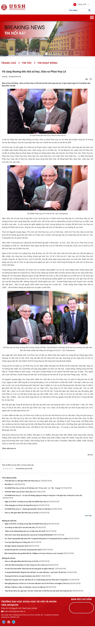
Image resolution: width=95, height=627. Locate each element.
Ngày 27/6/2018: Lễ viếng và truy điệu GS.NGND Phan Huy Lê (26, 502)
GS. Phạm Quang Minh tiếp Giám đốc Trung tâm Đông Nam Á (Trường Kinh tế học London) (36, 539)
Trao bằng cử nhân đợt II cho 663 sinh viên (20, 528)
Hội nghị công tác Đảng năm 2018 (16, 547)
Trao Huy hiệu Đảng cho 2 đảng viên (17, 543)
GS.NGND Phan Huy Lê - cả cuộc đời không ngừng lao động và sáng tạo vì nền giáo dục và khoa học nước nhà (43, 496)
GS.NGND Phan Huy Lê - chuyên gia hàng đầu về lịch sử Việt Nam (28, 510)
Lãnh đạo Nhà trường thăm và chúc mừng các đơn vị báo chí (26, 566)
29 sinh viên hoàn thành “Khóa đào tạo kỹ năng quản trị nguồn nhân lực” (30, 569)
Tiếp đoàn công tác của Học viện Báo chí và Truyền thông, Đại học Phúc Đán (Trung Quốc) (36, 581)
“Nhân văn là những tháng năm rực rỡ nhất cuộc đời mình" (25, 532)
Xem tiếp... (89, 516)
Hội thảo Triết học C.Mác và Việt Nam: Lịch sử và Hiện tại (25, 588)
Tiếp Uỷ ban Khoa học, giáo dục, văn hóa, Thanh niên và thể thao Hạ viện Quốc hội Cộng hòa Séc (38, 592)
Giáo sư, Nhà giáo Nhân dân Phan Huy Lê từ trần (21, 513)
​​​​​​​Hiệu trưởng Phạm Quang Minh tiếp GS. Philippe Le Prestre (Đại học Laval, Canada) (33, 554)
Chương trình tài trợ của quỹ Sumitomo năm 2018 (22, 577)
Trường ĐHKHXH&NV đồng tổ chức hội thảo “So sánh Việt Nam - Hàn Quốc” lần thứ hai (35, 573)
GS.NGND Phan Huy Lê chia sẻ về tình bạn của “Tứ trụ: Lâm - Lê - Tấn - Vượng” (33, 489)
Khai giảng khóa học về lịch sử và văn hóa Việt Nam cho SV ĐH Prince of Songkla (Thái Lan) (37, 584)
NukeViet (55, 616)
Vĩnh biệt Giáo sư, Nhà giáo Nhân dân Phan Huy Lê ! (23, 481)
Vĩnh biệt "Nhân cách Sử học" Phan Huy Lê (20, 493)
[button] (79, 4)
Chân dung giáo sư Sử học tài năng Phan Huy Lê (21, 506)
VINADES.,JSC (14, 618)
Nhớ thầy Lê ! (9, 485)
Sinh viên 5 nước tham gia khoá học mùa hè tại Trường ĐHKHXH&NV (29, 536)
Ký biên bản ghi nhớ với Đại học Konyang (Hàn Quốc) (23, 550)
